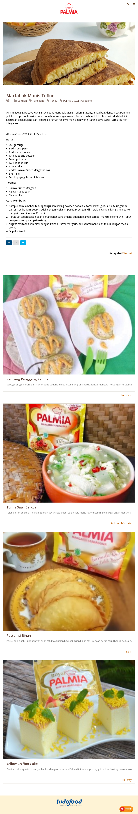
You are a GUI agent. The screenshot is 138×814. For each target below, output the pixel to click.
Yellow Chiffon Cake (22, 764)
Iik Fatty (127, 779)
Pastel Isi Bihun (18, 635)
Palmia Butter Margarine (76, 100)
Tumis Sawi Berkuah (22, 507)
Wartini (127, 253)
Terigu (52, 100)
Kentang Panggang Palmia (27, 379)
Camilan (20, 100)
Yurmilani (126, 395)
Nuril (129, 651)
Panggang (36, 100)
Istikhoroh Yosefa (121, 523)
